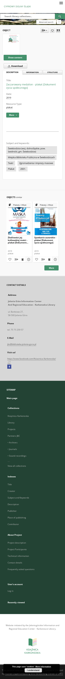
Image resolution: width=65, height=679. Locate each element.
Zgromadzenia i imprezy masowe (36, 163)
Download (14, 66)
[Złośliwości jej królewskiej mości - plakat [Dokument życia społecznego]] (19, 219)
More (51, 267)
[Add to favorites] (52, 30)
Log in (11, 590)
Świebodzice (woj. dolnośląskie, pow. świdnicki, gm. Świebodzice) (26, 150)
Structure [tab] (52, 72)
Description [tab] (12, 72)
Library (11, 422)
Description (13, 504)
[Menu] (61, 3)
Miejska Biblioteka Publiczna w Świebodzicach (31, 157)
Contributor (13, 524)
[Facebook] (9, 366)
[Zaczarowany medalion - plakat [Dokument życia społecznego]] (11, 40)
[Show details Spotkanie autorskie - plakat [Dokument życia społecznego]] (55, 259)
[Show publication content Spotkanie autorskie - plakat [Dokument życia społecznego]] (49, 259)
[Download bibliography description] (16, 259)
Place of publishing (17, 517)
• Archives (13, 442)
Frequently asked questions (21, 569)
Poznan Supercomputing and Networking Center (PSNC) (34, 673)
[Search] (60, 16)
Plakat (11, 168)
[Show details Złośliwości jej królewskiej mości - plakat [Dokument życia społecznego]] (28, 259)
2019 (8, 97)
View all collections (17, 465)
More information (43, 667)
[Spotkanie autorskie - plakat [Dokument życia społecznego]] (45, 219)
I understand (33, 670)
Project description (17, 542)
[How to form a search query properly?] (59, 22)
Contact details (15, 562)
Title (10, 484)
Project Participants (17, 549)
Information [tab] (32, 72)
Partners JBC (14, 435)
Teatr (10, 163)
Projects (12, 429)
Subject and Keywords (18, 497)
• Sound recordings (17, 455)
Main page (12, 398)
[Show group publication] (19, 205)
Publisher (12, 510)
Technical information (18, 556)
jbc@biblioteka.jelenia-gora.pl (21, 344)
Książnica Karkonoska (18, 415)
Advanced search (46, 22)
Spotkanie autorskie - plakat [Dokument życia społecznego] (45, 240)
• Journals (12, 449)
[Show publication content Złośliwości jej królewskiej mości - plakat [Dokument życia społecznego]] (22, 259)
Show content (15, 57)
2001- (23, 168)
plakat (9, 107)
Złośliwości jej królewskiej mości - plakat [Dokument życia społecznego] (17, 240)
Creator (11, 491)
